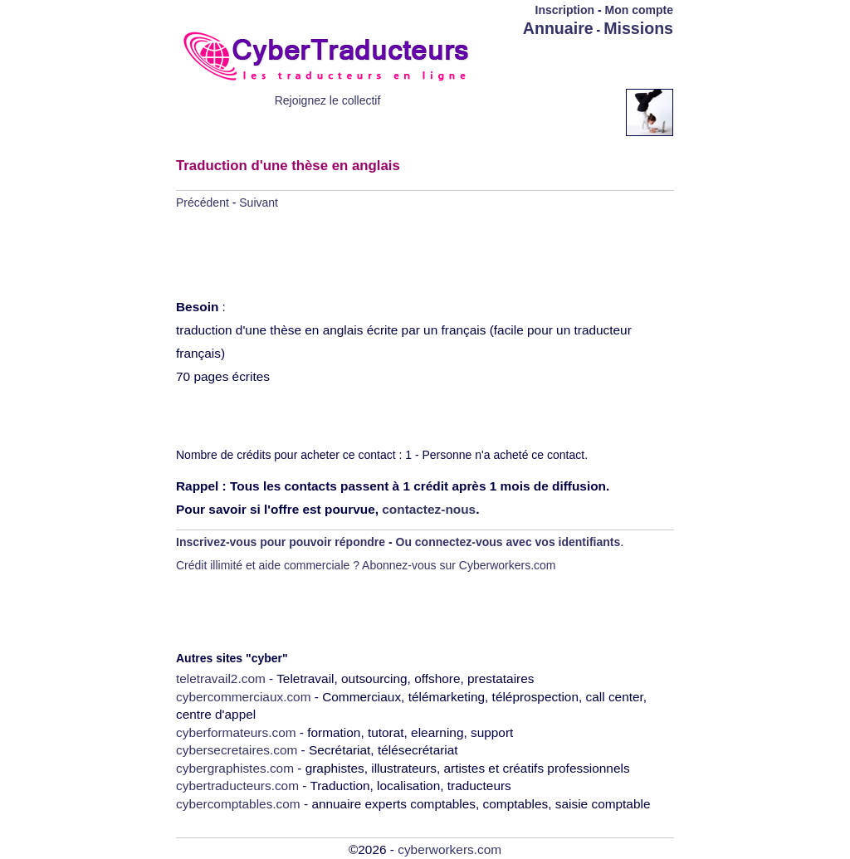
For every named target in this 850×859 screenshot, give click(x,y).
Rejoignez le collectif (328, 100)
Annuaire (558, 28)
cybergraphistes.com (235, 768)
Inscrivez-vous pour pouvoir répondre (280, 542)
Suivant (258, 202)
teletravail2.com (221, 678)
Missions (638, 28)
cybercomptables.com (238, 804)
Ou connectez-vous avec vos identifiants (508, 542)
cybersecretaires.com (236, 750)
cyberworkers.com (449, 849)
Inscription (565, 10)
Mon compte (639, 10)
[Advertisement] (576, 64)
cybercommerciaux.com (243, 697)
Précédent (202, 202)
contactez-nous (429, 509)
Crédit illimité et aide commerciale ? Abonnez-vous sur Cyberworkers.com (366, 565)
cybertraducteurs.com (237, 785)
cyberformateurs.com (236, 732)
